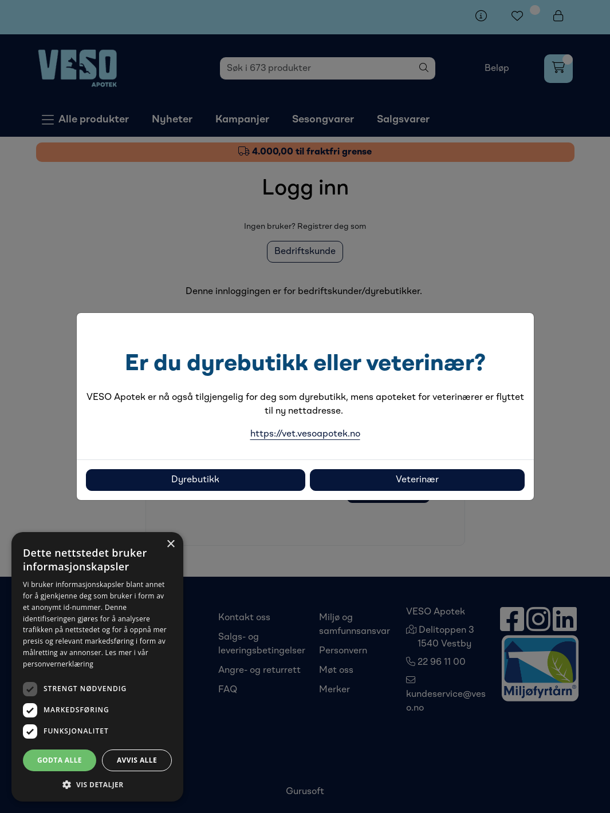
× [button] (170, 544)
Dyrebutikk (195, 480)
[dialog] (97, 667)
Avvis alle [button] (137, 760)
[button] (97, 784)
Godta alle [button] (59, 760)
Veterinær (417, 480)
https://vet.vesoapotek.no (305, 434)
